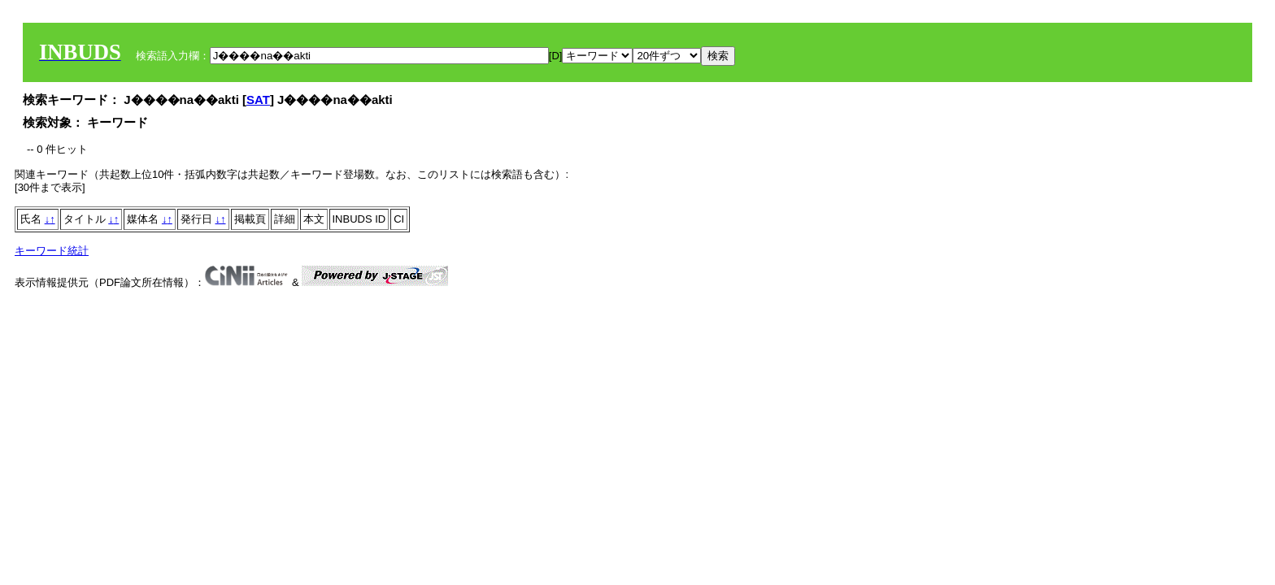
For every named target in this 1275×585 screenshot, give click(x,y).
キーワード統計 (52, 251)
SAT (258, 99)
